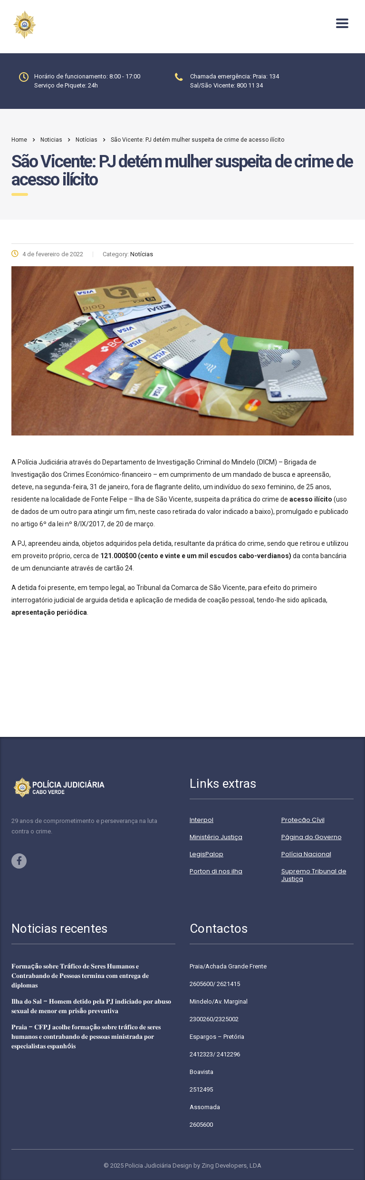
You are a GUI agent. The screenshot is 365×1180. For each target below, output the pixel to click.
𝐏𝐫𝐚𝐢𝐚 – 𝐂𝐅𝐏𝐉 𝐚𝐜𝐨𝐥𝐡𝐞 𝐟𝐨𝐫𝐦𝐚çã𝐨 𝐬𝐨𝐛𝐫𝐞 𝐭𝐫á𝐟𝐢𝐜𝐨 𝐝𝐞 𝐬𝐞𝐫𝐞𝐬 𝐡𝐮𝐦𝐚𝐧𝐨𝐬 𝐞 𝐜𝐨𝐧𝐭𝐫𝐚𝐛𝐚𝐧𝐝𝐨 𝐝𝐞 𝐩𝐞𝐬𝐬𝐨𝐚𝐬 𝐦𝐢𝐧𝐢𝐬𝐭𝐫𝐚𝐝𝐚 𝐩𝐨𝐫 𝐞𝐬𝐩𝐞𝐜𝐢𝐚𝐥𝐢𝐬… (86, 1036)
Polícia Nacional (306, 854)
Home (19, 139)
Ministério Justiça (216, 837)
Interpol (201, 820)
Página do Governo (311, 837)
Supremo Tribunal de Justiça (313, 875)
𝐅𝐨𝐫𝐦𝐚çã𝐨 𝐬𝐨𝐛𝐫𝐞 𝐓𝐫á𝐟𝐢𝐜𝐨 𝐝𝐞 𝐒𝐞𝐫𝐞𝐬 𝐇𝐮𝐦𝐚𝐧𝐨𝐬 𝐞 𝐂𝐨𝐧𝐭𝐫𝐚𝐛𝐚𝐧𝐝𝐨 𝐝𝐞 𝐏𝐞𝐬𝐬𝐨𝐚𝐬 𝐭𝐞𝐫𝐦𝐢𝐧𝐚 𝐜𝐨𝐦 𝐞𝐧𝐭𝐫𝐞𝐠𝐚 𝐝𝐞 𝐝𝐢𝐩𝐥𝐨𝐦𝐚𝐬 (80, 975)
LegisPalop (206, 854)
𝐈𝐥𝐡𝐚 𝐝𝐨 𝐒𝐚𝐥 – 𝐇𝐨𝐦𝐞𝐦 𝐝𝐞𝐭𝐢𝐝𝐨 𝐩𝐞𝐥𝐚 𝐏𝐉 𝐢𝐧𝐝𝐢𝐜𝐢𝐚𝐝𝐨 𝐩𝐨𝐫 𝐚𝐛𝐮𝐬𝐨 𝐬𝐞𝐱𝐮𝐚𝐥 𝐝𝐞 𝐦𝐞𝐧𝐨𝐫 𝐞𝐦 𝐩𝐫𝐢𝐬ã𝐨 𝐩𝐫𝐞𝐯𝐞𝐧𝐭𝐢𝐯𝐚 (91, 1006)
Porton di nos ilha (216, 871)
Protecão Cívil (303, 820)
